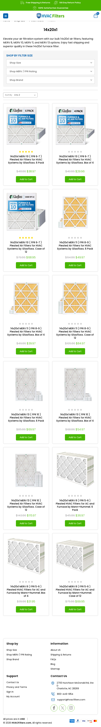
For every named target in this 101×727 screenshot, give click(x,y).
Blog (53, 664)
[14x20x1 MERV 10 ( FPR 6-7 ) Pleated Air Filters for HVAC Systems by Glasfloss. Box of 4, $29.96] (75, 126)
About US (56, 650)
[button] (5, 15)
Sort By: (8, 94)
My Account (13, 696)
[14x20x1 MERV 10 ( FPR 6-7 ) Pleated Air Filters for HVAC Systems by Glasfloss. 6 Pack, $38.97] (26, 126)
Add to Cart (26, 179)
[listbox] (25, 95)
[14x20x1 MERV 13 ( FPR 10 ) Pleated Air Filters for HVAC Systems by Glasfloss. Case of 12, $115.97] (26, 470)
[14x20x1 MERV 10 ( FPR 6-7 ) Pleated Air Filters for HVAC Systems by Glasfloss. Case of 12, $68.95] (26, 212)
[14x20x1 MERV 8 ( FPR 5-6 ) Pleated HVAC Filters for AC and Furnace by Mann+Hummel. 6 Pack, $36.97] (75, 470)
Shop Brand (12, 659)
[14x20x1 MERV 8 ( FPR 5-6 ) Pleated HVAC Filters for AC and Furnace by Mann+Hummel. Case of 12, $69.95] (75, 556)
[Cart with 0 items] (96, 15)
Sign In (10, 691)
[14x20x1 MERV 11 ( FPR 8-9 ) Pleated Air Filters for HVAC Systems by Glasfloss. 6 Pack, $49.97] (75, 212)
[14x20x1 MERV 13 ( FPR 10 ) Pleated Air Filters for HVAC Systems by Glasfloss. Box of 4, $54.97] (75, 384)
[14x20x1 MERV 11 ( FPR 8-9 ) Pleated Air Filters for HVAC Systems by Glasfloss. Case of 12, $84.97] (75, 298)
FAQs (53, 659)
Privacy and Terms (16, 687)
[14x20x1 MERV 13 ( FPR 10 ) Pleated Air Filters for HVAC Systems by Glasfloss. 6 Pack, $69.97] (26, 384)
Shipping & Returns (61, 654)
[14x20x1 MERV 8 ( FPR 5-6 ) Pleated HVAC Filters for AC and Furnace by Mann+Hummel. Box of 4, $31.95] (26, 556)
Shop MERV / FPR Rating (19, 654)
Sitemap (55, 668)
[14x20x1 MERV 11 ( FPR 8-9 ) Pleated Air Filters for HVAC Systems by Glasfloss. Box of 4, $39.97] (26, 298)
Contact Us (12, 682)
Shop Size (11, 650)
